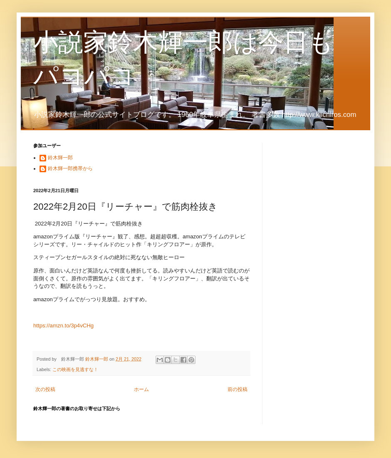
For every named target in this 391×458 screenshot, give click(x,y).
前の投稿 (237, 389)
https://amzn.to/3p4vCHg (63, 325)
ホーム (141, 389)
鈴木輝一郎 (60, 158)
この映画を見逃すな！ (75, 369)
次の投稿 (45, 389)
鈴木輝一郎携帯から (70, 168)
